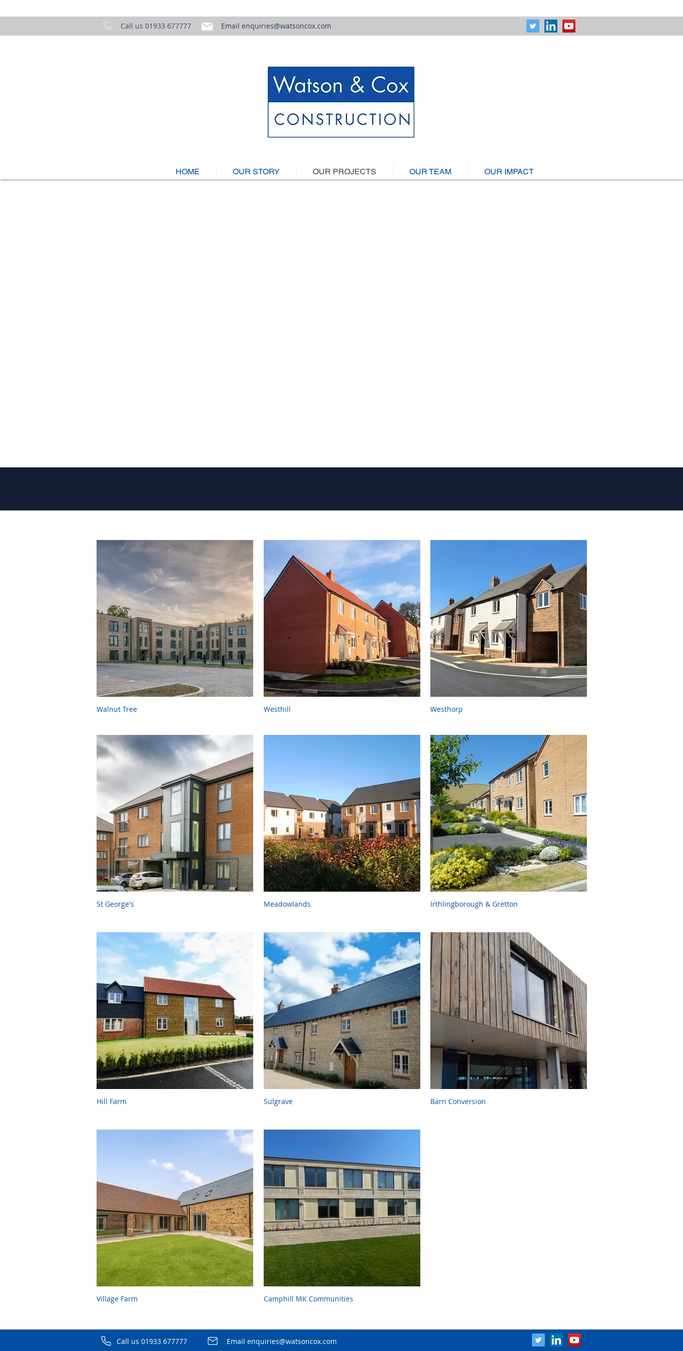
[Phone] (106, 1341)
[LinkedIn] (550, 26)
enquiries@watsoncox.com (286, 26)
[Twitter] (532, 26)
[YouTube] (568, 26)
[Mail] (207, 26)
